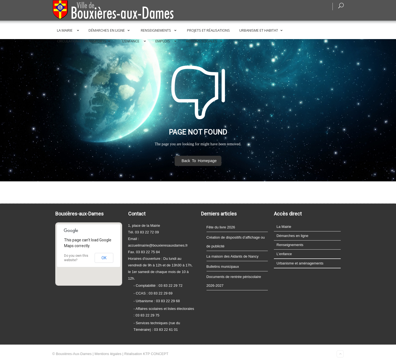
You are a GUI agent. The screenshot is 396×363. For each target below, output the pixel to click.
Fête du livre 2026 (221, 227)
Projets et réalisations (208, 30)
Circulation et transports (84, 41)
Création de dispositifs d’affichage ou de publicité (236, 241)
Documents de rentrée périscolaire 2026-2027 (234, 281)
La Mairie (69, 30)
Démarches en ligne (110, 30)
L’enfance (135, 41)
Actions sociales (205, 41)
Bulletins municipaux (223, 266)
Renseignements (159, 30)
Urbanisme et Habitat (262, 30)
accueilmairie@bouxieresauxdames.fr (158, 245)
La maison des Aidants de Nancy (232, 256)
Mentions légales (108, 354)
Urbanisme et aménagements (300, 263)
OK (103, 258)
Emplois (166, 41)
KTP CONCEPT (155, 354)
